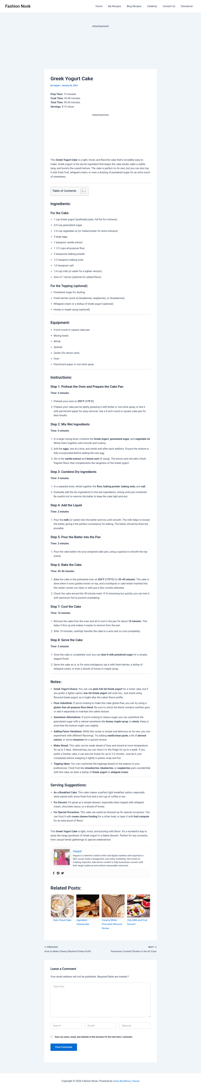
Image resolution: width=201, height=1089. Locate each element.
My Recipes (117, 6)
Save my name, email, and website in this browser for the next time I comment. (94, 1037)
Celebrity (154, 6)
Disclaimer (187, 6)
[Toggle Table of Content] (81, 191)
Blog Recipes (136, 6)
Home (102, 6)
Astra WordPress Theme (126, 1081)
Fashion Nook (18, 6)
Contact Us (170, 6)
